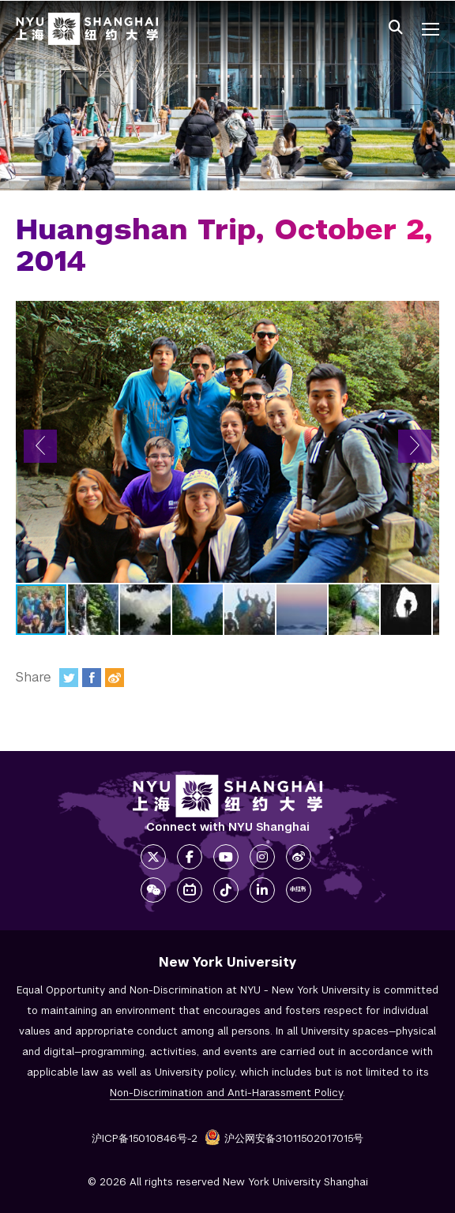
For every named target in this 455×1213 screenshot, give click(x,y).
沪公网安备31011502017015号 (284, 1138)
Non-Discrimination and (226, 1092)
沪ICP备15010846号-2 (144, 1138)
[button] (40, 446)
